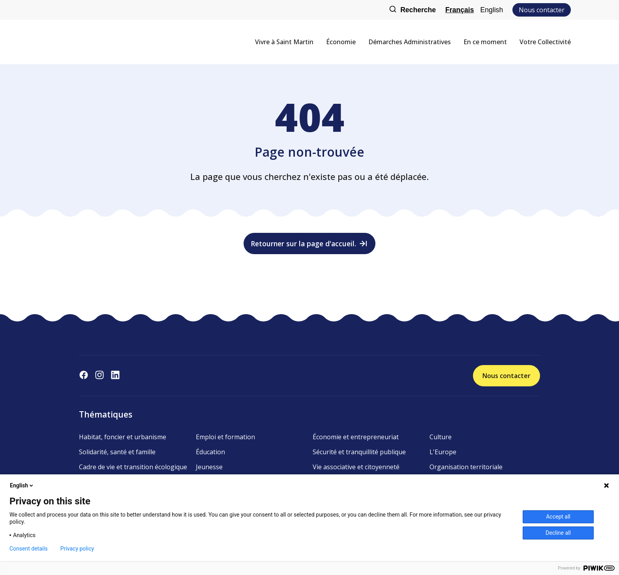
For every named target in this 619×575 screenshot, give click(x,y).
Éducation (210, 452)
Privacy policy (77, 548)
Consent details (28, 548)
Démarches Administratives (409, 41)
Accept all (558, 516)
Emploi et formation (225, 437)
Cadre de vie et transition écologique (133, 467)
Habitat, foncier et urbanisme (122, 437)
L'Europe (443, 452)
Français (459, 10)
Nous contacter (542, 10)
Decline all (558, 533)
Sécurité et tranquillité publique (359, 452)
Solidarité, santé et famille (117, 452)
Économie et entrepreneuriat (356, 437)
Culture (441, 437)
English (491, 10)
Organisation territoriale (466, 467)
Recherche (412, 10)
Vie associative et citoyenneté (356, 467)
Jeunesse (209, 467)
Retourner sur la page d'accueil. (310, 243)
